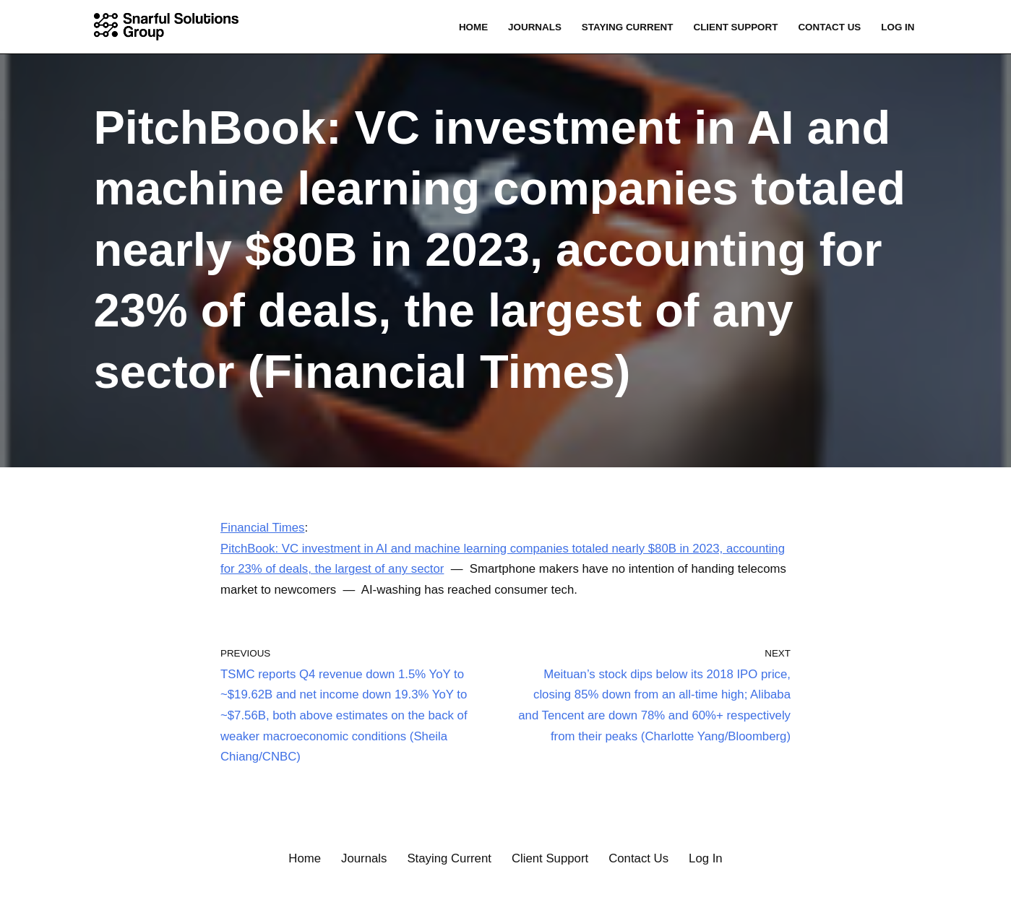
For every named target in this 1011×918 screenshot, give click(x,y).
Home (468, 27)
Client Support (734, 27)
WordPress (148, 898)
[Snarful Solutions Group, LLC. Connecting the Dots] (170, 26)
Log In (898, 27)
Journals (531, 27)
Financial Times (263, 527)
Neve (25, 898)
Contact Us (829, 27)
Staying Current (624, 27)
